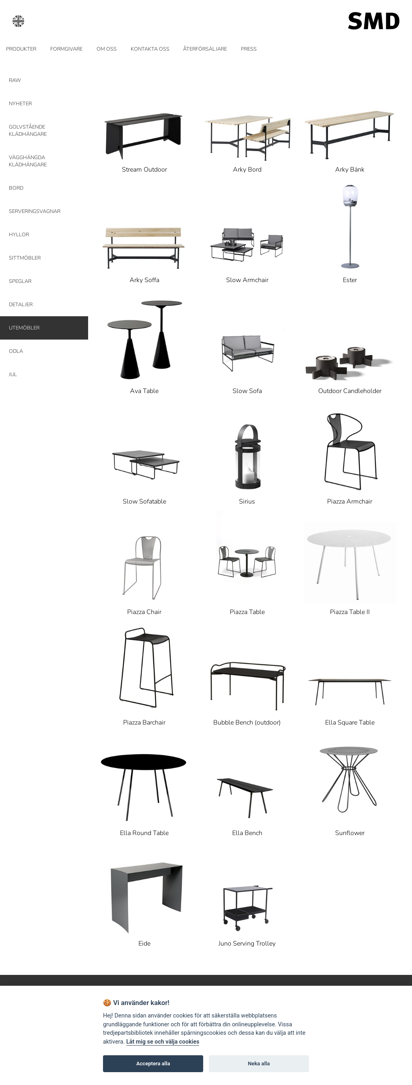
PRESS (249, 49)
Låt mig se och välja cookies (163, 1041)
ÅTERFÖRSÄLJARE (205, 49)
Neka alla (259, 1063)
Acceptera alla (153, 1063)
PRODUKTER (21, 49)
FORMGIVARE (66, 49)
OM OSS (107, 49)
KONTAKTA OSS (150, 49)
